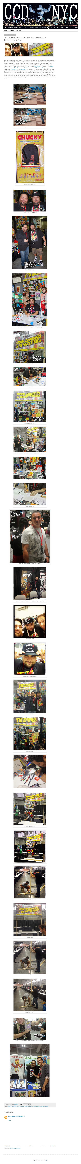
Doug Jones (14, 69)
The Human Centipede (41, 67)
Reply (9, 1120)
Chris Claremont (18, 67)
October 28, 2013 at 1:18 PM (18, 1116)
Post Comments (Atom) (15, 1148)
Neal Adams (27, 67)
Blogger (46, 1160)
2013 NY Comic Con (12, 1106)
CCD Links (18, 30)
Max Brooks (37, 66)
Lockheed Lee (37, 1106)
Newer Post (7, 1146)
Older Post (52, 1146)
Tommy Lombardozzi (44, 1106)
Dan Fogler (23, 69)
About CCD (11, 30)
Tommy (10, 1116)
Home (5, 30)
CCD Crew (27, 1106)
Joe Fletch (31, 1106)
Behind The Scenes (20, 1106)
